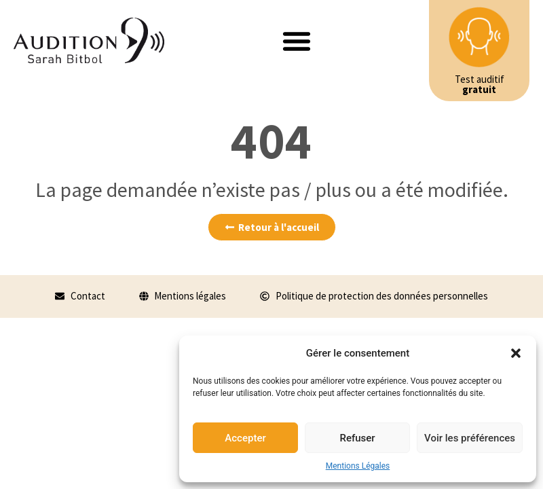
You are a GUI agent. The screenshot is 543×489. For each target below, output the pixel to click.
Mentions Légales (358, 466)
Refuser (357, 438)
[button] (516, 353)
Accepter (245, 438)
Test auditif (479, 84)
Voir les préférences (469, 438)
